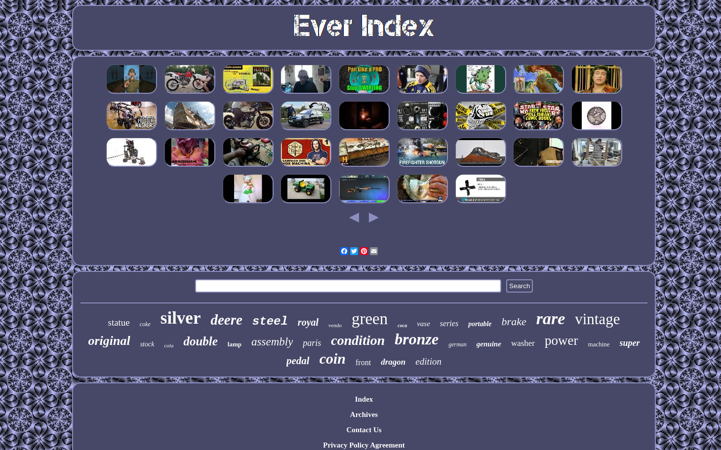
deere (226, 320)
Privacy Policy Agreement (364, 445)
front (363, 362)
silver (180, 318)
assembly (272, 342)
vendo (335, 325)
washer (523, 343)
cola (168, 345)
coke (145, 324)
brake (514, 321)
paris (312, 343)
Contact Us (363, 430)
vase (423, 324)
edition (428, 361)
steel (270, 321)
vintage (597, 319)
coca (402, 325)
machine (599, 344)
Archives (364, 414)
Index (364, 399)
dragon (393, 362)
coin (333, 358)
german (457, 344)
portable (479, 324)
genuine (489, 344)
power (561, 340)
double (200, 341)
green (370, 319)
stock (147, 344)
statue (118, 322)
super (630, 343)
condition (358, 340)
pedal (298, 361)
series (449, 323)
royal (308, 322)
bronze (417, 339)
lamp (234, 344)
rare (550, 318)
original (109, 341)
